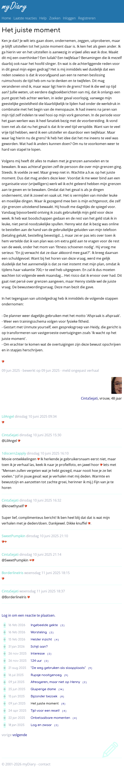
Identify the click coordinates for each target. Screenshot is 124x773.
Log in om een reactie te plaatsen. (28, 615)
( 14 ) (61, 689)
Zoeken (54, 18)
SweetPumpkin (13, 536)
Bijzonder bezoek (44, 696)
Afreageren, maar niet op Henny (55, 682)
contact (44, 764)
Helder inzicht (41, 639)
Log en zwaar (41, 725)
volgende (19, 735)
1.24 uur (36, 660)
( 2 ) (62, 625)
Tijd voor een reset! (45, 710)
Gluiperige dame (43, 689)
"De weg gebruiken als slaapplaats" (58, 668)
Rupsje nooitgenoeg (46, 675)
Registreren (86, 18)
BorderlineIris (12, 572)
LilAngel (8, 416)
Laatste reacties (25, 18)
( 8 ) (62, 696)
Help (43, 18)
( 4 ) (57, 639)
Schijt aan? (39, 646)
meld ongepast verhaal (80, 370)
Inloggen (69, 18)
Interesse (38, 653)
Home (6, 18)
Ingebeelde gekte (44, 625)
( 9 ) (90, 668)
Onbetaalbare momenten (50, 717)
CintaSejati (89, 398)
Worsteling (39, 632)
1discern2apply (14, 453)
